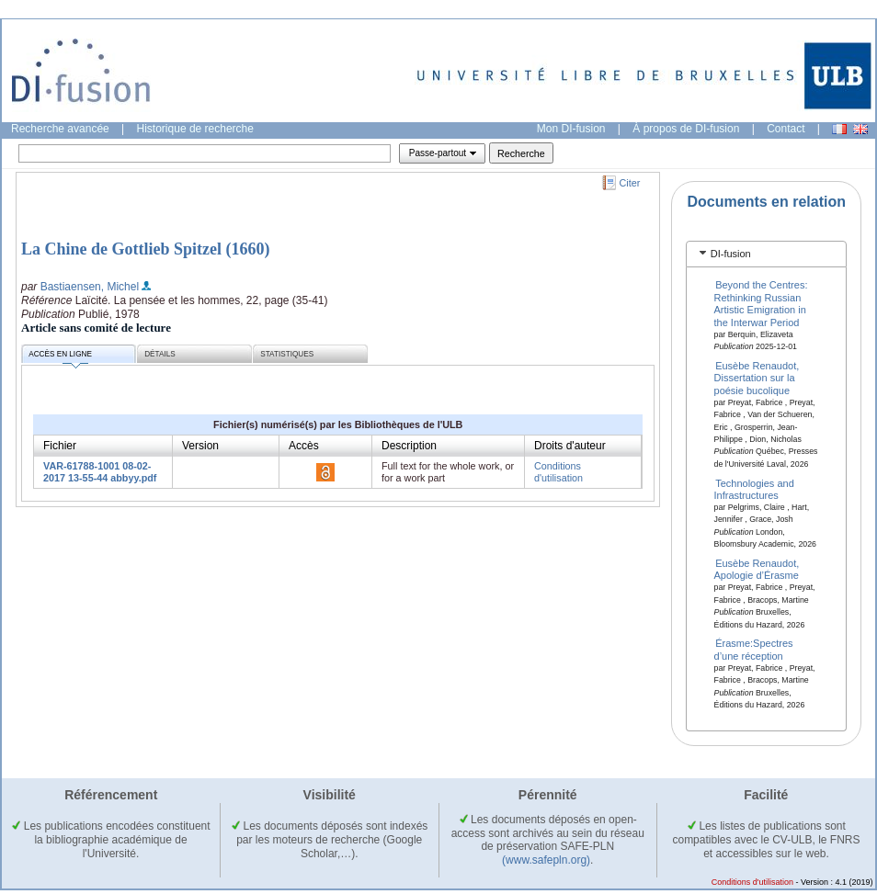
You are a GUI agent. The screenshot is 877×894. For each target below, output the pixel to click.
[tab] (766, 254)
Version (200, 445)
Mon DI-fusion (571, 128)
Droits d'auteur (570, 445)
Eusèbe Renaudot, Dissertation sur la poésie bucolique (757, 378)
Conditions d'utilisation (558, 471)
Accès (304, 445)
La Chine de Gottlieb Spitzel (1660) (145, 249)
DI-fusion (731, 253)
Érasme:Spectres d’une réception (753, 649)
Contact (785, 128)
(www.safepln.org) (546, 860)
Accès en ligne (60, 357)
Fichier (59, 445)
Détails (160, 354)
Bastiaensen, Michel (89, 286)
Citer (630, 182)
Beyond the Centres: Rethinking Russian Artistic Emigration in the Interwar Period (761, 303)
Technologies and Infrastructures (754, 488)
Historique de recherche (195, 128)
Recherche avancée (60, 128)
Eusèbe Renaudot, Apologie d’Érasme (757, 569)
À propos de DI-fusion (685, 128)
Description (409, 445)
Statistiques (286, 354)
